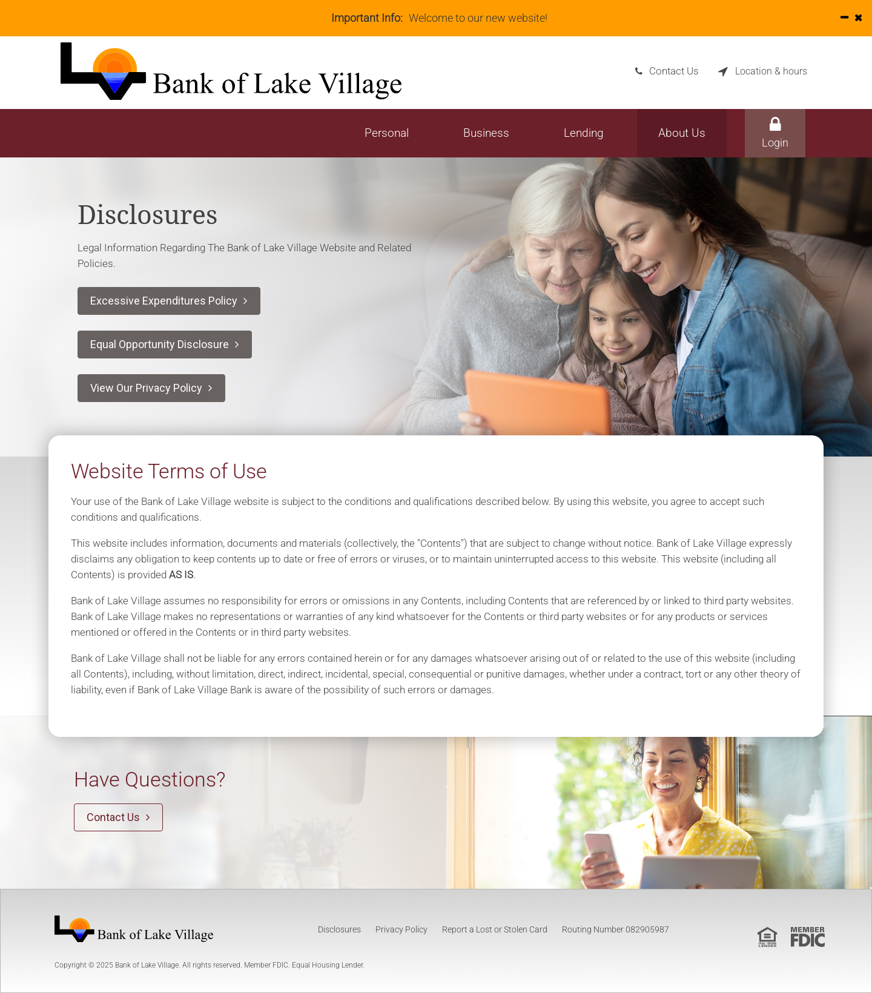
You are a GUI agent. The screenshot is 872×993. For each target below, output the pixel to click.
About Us (681, 133)
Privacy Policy (401, 929)
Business (486, 133)
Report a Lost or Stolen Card (494, 929)
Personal (387, 133)
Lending (584, 133)
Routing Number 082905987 (615, 929)
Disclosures (339, 929)
